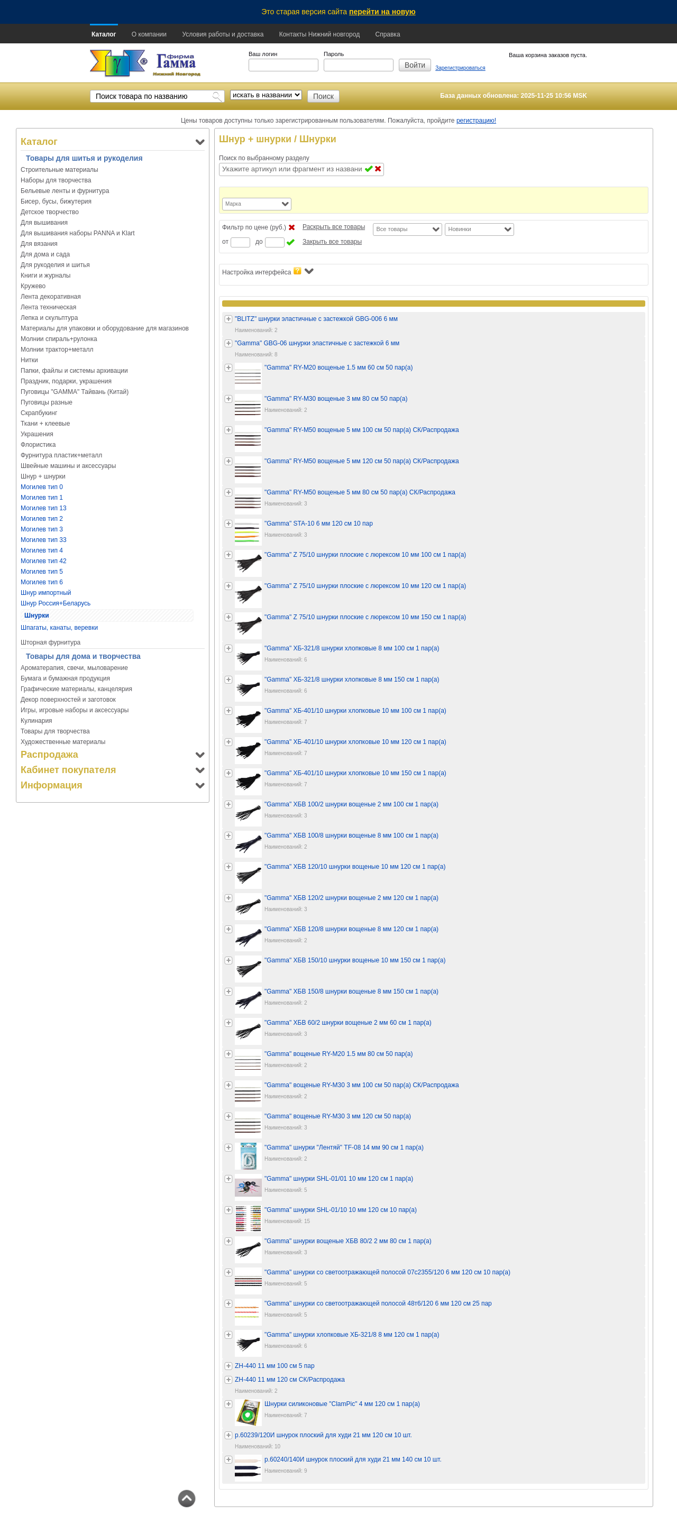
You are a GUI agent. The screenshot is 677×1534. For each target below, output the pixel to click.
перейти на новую (382, 11)
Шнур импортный (46, 592)
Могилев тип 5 (42, 571)
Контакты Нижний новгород (319, 34)
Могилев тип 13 (44, 508)
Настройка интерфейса (268, 271)
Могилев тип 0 (42, 487)
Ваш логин (263, 54)
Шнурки (36, 615)
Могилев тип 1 (42, 497)
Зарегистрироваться (460, 68)
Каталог (104, 34)
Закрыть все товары (332, 241)
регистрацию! (476, 120)
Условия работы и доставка (222, 34)
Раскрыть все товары (334, 227)
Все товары (391, 229)
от (225, 241)
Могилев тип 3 (42, 529)
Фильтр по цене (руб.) (254, 227)
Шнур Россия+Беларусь (55, 603)
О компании (149, 34)
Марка (233, 204)
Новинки (459, 229)
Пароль (334, 54)
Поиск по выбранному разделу (264, 158)
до (259, 241)
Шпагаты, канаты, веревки (59, 627)
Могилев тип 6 (42, 582)
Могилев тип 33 (44, 540)
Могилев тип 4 (42, 550)
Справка (387, 34)
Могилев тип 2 (42, 518)
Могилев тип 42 (44, 561)
